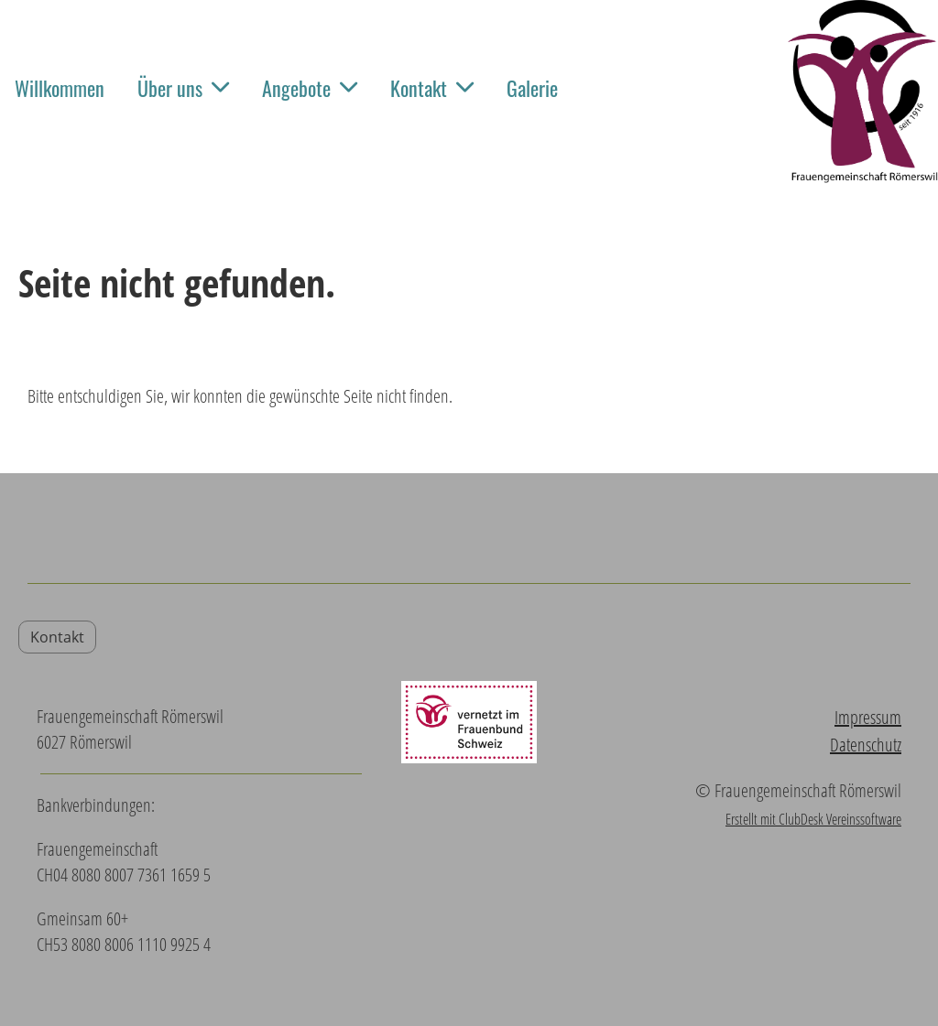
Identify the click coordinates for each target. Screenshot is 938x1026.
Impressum (867, 717)
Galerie (532, 88)
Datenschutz (865, 744)
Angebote (309, 88)
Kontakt (432, 88)
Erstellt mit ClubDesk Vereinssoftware (813, 819)
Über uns (183, 88)
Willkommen (59, 88)
